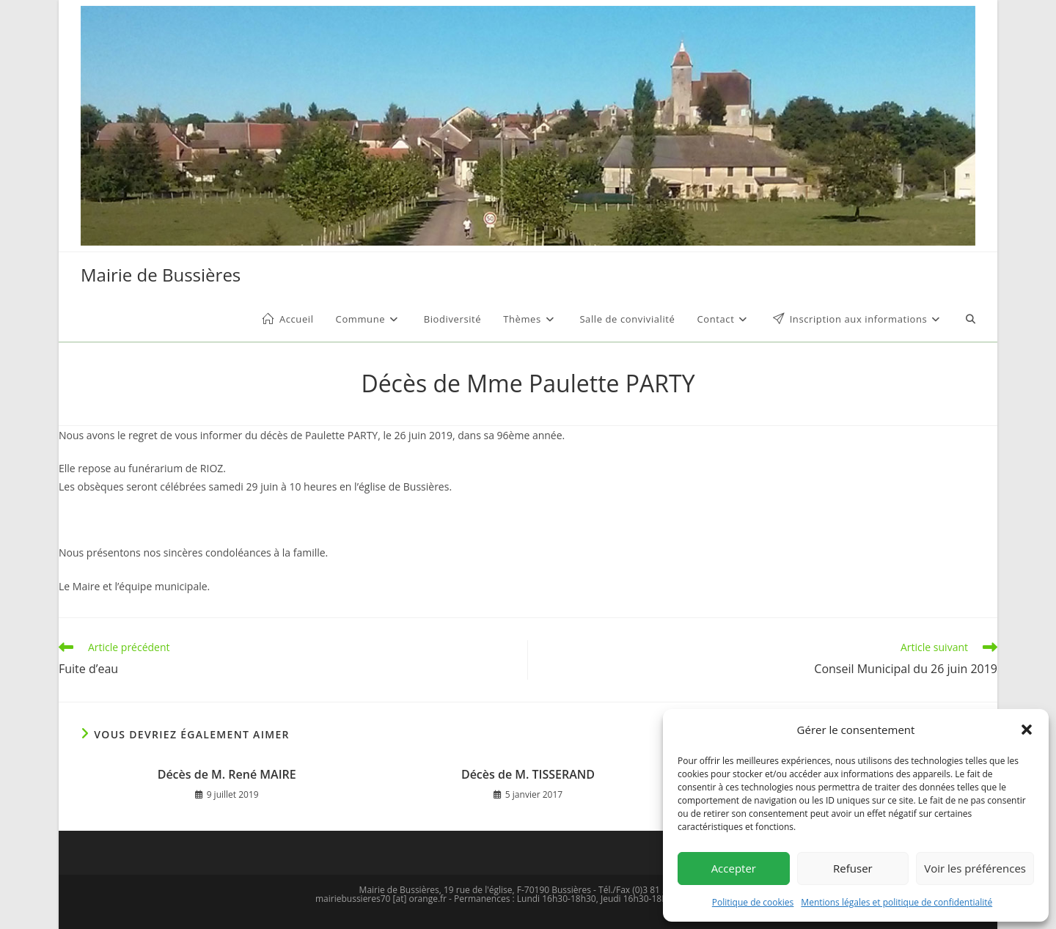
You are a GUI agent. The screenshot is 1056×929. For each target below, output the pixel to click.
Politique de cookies (753, 902)
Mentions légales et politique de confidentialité (896, 902)
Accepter (733, 868)
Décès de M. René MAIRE (227, 774)
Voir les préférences (975, 868)
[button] (1026, 729)
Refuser (853, 868)
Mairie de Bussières (161, 274)
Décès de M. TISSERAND (528, 774)
